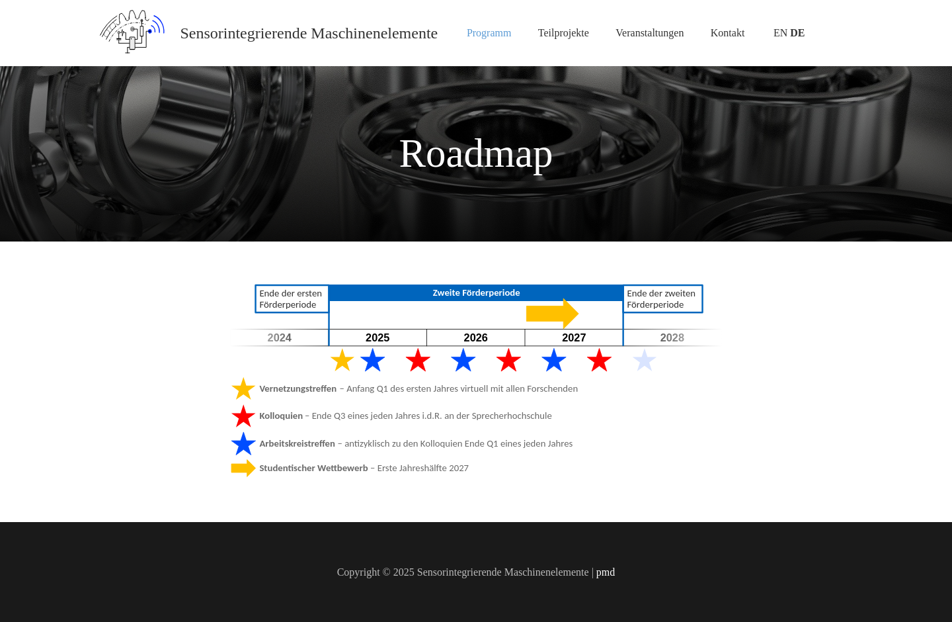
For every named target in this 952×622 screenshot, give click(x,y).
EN (780, 32)
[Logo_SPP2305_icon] (132, 33)
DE (797, 32)
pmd (605, 572)
